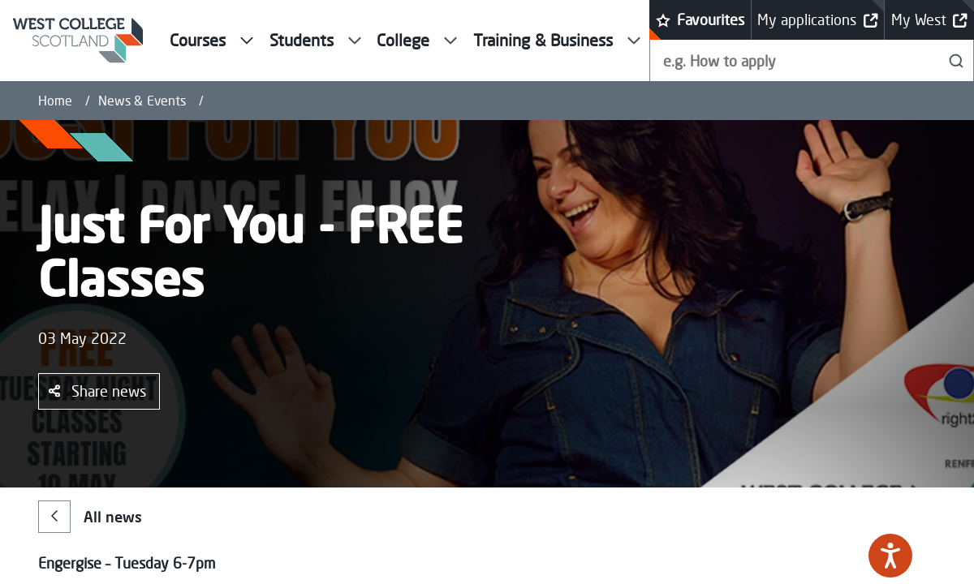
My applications (817, 20)
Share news (97, 391)
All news (90, 516)
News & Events (142, 100)
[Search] (956, 60)
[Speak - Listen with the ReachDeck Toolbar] (890, 556)
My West (929, 20)
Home (55, 100)
